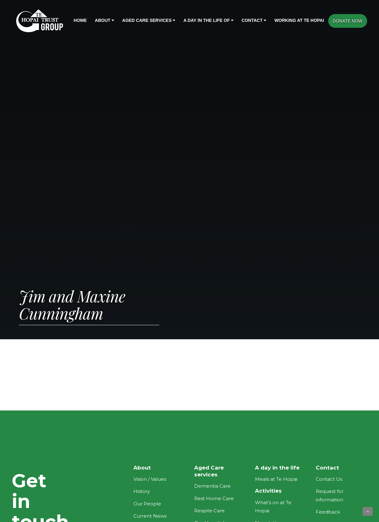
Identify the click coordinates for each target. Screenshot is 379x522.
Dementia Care (212, 486)
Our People (147, 504)
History (141, 491)
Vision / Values (149, 479)
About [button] (104, 20)
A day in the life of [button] (208, 20)
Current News (149, 516)
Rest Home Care (214, 498)
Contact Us (329, 479)
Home (80, 20)
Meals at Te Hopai (276, 479)
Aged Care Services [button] (148, 20)
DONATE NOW (347, 20)
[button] (367, 511)
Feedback (328, 512)
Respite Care (209, 511)
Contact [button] (254, 20)
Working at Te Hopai (299, 20)
